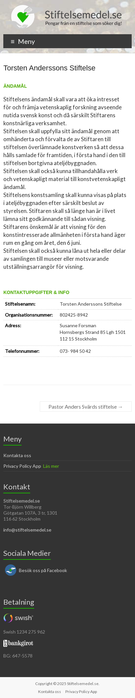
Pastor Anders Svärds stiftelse (85, 406)
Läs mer (51, 466)
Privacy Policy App (22, 466)
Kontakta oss (17, 455)
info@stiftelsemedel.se (27, 530)
